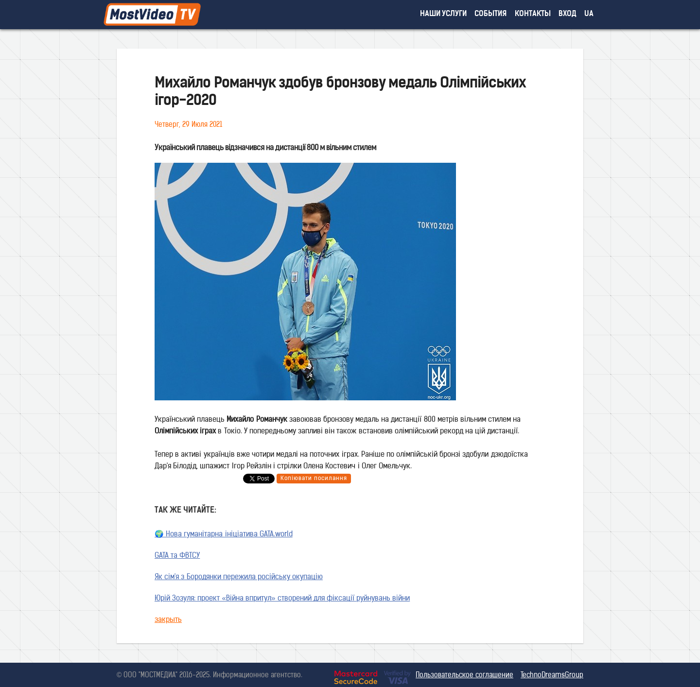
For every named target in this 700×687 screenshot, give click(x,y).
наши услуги (443, 14)
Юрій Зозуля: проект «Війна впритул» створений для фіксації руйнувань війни (282, 598)
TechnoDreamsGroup (552, 675)
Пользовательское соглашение (464, 675)
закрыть (168, 620)
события (490, 14)
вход (568, 14)
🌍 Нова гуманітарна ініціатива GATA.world (224, 534)
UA (589, 14)
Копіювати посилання (313, 478)
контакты (533, 14)
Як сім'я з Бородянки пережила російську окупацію (239, 577)
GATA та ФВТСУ (177, 556)
